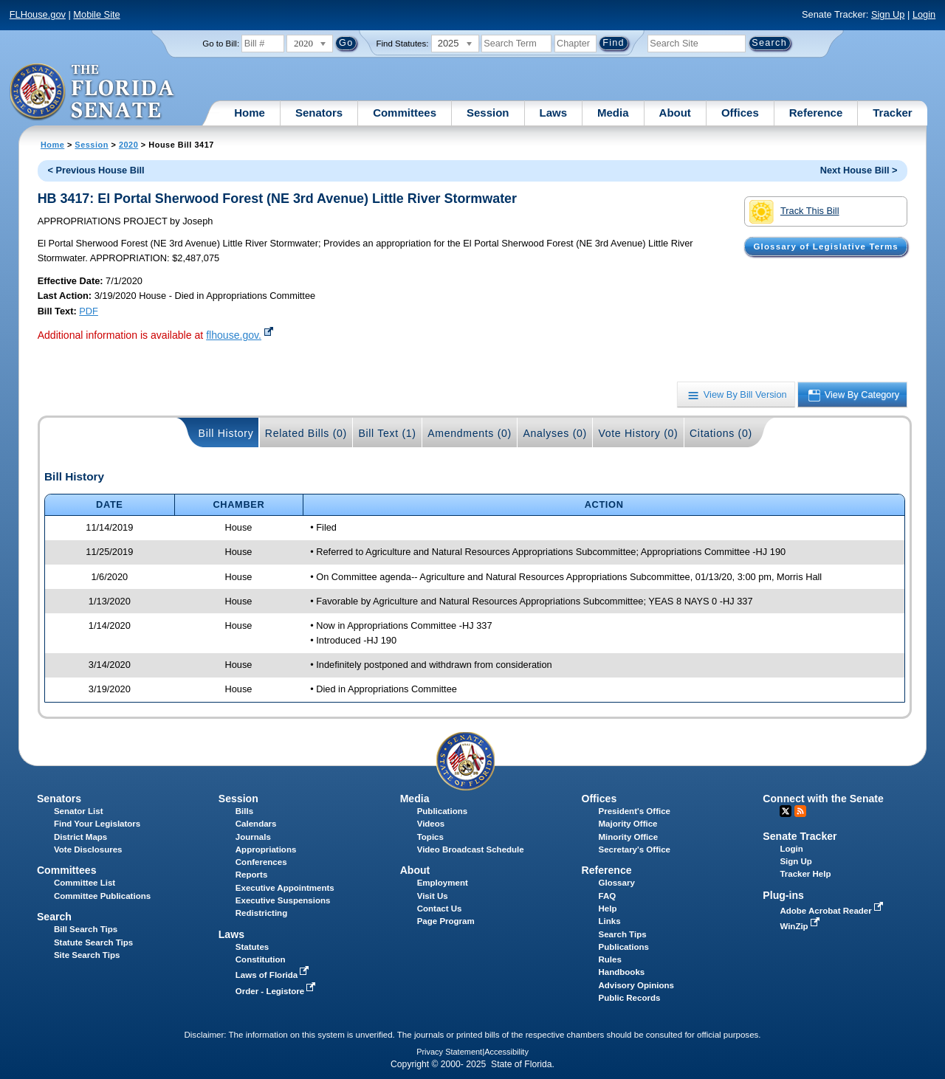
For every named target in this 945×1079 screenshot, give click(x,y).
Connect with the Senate (823, 798)
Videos (431, 823)
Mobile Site (96, 14)
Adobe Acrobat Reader (833, 910)
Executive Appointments (285, 887)
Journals (253, 836)
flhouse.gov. (233, 335)
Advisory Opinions (636, 985)
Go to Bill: (220, 43)
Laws (554, 112)
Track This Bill (794, 212)
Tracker (892, 112)
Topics (430, 836)
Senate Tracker (799, 836)
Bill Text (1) (387, 433)
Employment (442, 882)
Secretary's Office (634, 849)
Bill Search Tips (85, 929)
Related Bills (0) (306, 433)
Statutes (252, 946)
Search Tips (623, 934)
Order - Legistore (277, 991)
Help (608, 908)
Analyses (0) (555, 433)
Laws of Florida (274, 975)
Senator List (78, 811)
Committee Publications (102, 896)
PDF (88, 311)
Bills (244, 811)
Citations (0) (721, 433)
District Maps (80, 836)
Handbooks (622, 972)
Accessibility (506, 1051)
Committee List (84, 882)
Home (249, 112)
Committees (404, 112)
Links (610, 921)
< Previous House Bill (95, 170)
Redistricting (261, 913)
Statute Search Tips (93, 942)
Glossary (617, 882)
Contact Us (439, 908)
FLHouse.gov (38, 14)
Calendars (256, 823)
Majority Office (628, 823)
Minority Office (629, 836)
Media (613, 112)
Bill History (226, 433)
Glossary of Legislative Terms (825, 246)
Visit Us (432, 896)
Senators (319, 112)
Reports (252, 874)
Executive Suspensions (283, 900)
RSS (800, 811)
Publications (442, 811)
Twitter (785, 811)
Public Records (630, 997)
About (675, 112)
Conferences (261, 862)
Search (54, 917)
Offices (740, 112)
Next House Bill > (859, 170)
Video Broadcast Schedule (470, 849)
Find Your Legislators (97, 823)
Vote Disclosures (88, 849)
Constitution (261, 959)
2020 (128, 144)
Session (488, 112)
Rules (610, 959)
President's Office (634, 811)
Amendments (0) (469, 433)
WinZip (801, 926)
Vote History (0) (638, 433)
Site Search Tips (87, 955)
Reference (816, 112)
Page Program (446, 921)
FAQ (607, 896)
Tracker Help (805, 873)
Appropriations (266, 849)
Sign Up (888, 14)
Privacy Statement (449, 1051)
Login (924, 14)
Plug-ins (783, 895)
